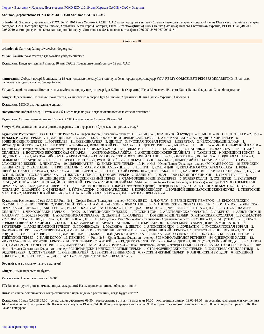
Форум (6, 7)
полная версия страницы (19, 326)
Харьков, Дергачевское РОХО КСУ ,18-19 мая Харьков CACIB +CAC (79, 7)
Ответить (138, 7)
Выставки (21, 7)
